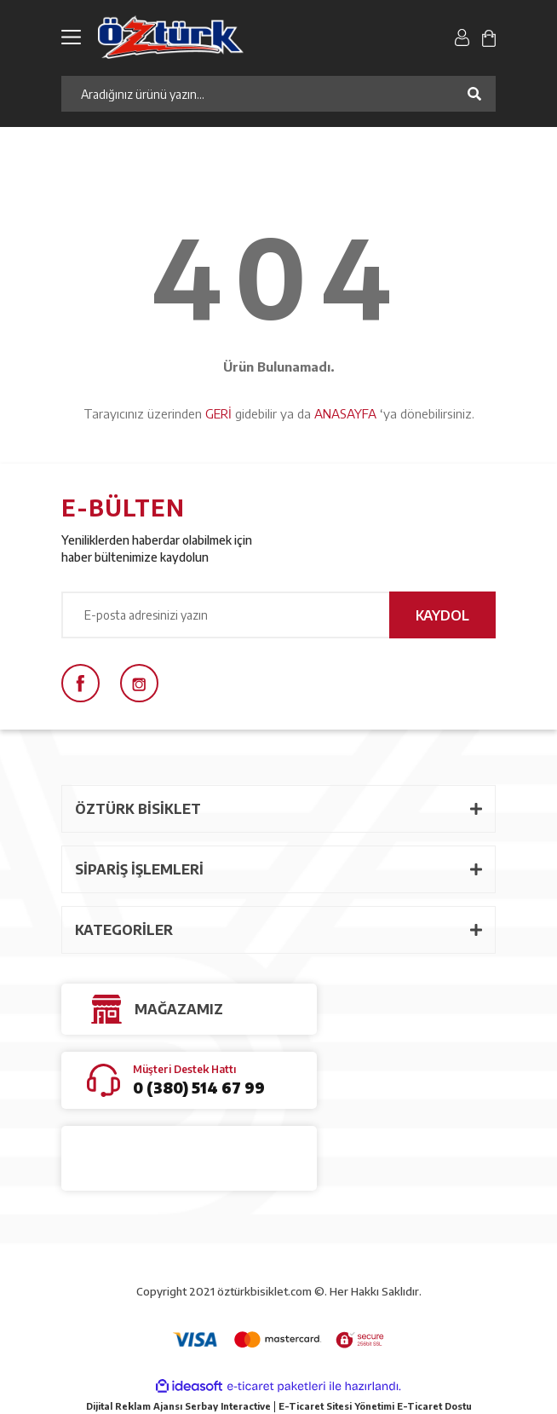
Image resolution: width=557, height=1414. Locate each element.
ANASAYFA (345, 413)
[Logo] (203, 37)
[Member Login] (462, 36)
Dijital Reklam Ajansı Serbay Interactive (178, 1405)
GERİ (218, 413)
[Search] (278, 94)
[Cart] (489, 36)
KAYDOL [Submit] (442, 615)
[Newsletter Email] (278, 615)
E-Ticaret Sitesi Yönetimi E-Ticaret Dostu (375, 1405)
